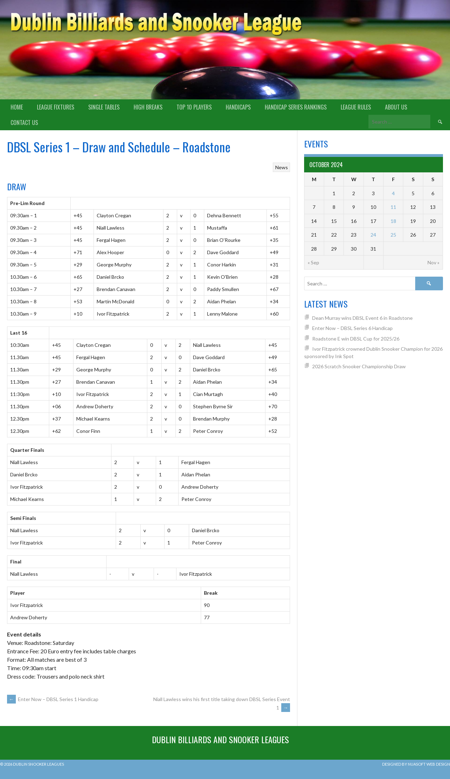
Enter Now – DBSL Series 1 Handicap (52, 699)
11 (393, 207)
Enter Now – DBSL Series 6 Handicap (352, 328)
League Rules (356, 107)
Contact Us (24, 122)
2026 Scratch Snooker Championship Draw (359, 366)
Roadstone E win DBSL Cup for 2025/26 (355, 339)
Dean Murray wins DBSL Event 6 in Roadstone (362, 318)
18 (393, 221)
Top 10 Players (194, 107)
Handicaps (238, 107)
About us (396, 107)
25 (393, 235)
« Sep (313, 262)
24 (373, 235)
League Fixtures (55, 107)
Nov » (433, 262)
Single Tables (104, 107)
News (281, 167)
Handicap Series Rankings (296, 107)
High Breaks (148, 107)
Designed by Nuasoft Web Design (416, 764)
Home (17, 107)
